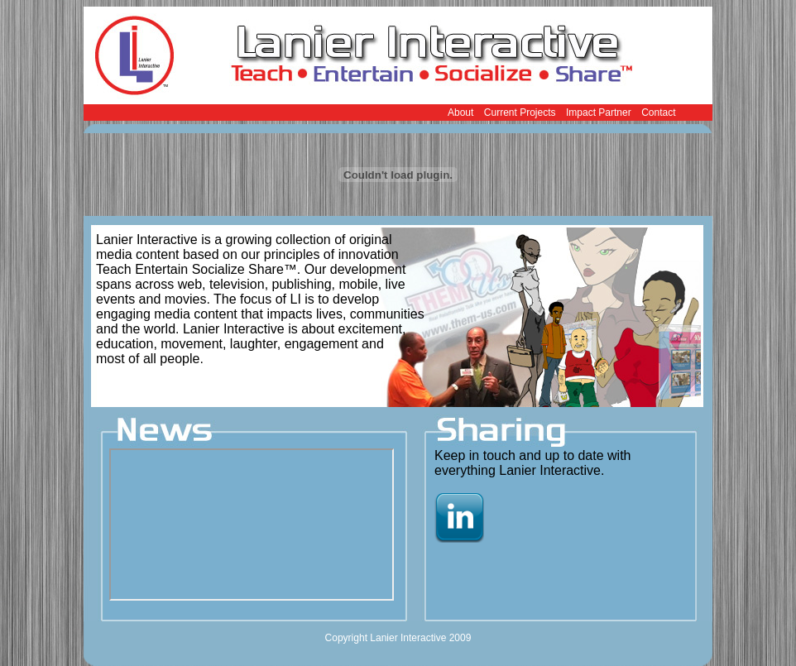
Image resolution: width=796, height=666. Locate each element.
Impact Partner (598, 112)
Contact (658, 112)
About (460, 112)
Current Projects (520, 112)
